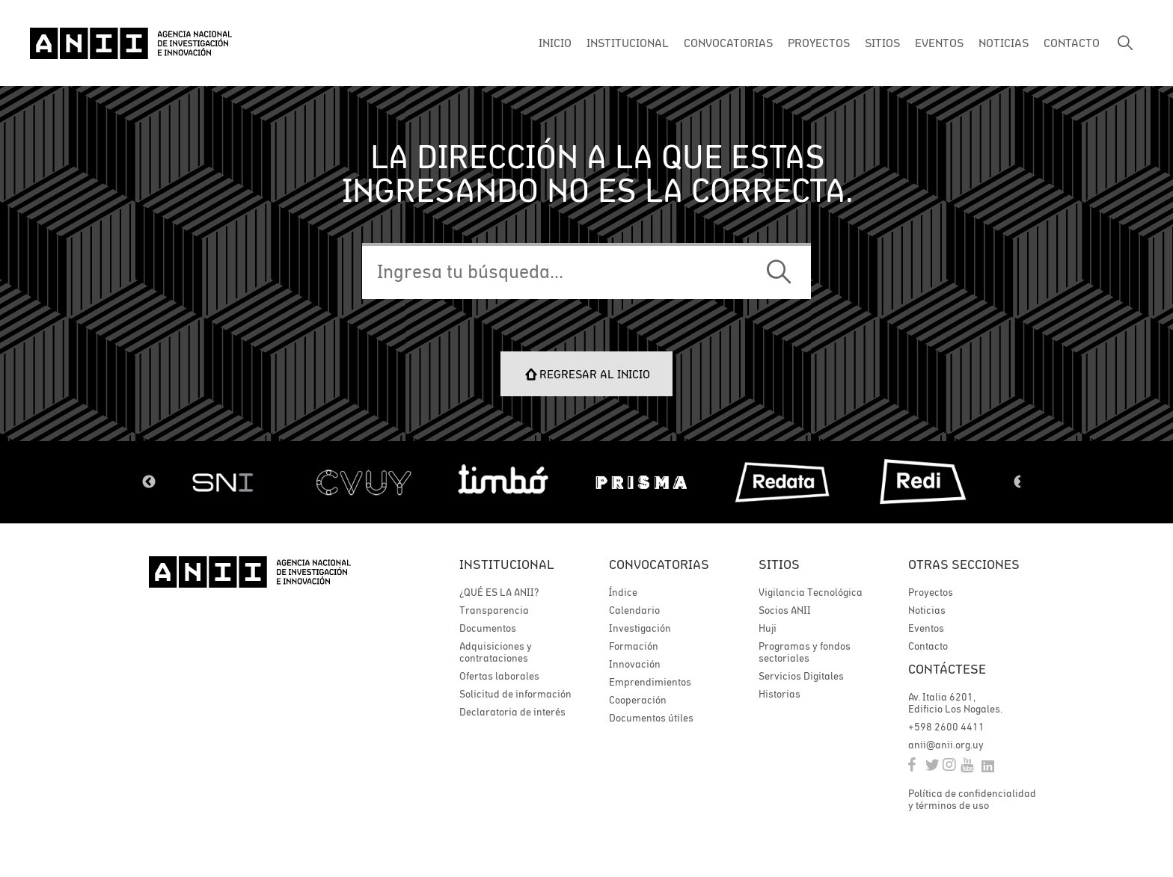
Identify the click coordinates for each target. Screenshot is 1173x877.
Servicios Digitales (801, 676)
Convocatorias (659, 564)
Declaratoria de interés (512, 712)
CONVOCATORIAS (728, 42)
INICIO (555, 42)
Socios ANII (785, 610)
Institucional (506, 564)
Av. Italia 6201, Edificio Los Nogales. (955, 703)
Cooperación (638, 700)
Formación (633, 646)
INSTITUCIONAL (627, 42)
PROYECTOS (819, 42)
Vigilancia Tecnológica (811, 592)
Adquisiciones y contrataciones (495, 652)
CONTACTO (1072, 42)
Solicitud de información (515, 694)
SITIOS (882, 42)
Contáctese (947, 669)
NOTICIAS (1003, 42)
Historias (779, 694)
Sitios (779, 564)
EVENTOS (939, 42)
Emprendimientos (650, 682)
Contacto (928, 646)
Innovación (635, 664)
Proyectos (930, 592)
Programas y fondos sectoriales (805, 652)
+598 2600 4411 (946, 727)
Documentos (487, 628)
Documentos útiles (651, 718)
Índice (623, 592)
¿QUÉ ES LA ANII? (499, 592)
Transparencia (494, 610)
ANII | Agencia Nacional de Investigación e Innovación (131, 43)
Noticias (927, 610)
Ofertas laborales (499, 676)
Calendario (634, 610)
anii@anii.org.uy (946, 745)
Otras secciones (964, 564)
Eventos (926, 628)
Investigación (640, 628)
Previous (148, 482)
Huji (768, 628)
